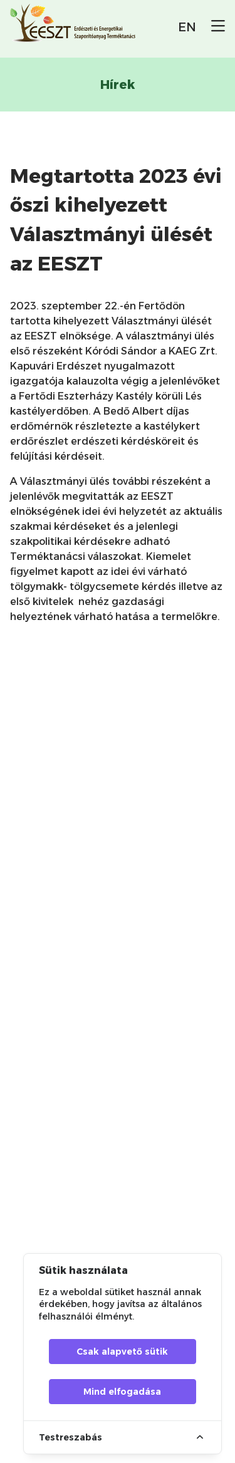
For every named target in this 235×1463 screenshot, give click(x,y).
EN (187, 26)
